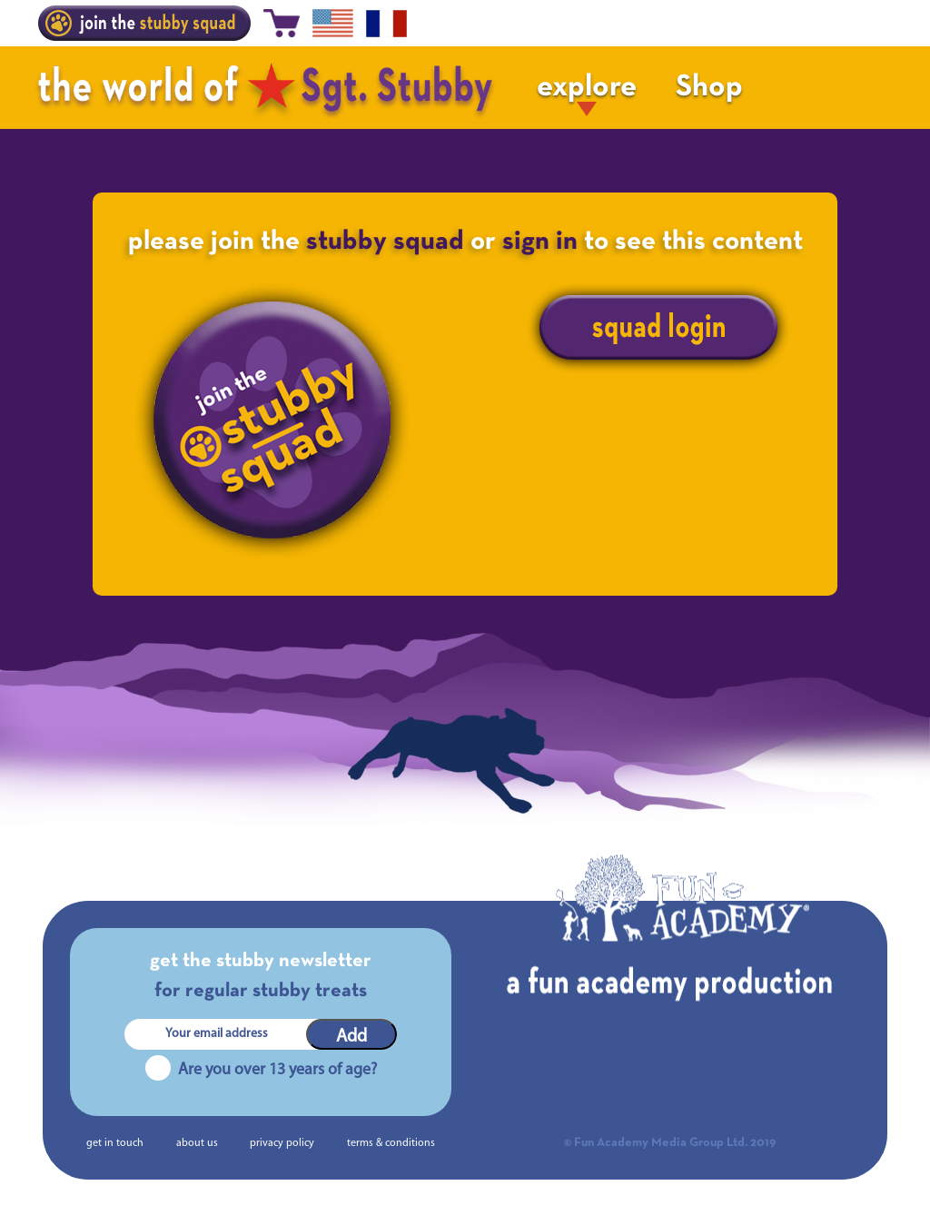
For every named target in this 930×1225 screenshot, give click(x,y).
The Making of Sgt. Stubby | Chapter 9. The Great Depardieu (701, 842)
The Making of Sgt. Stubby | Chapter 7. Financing (187, 842)
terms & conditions (391, 1143)
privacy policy (282, 1143)
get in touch (114, 1143)
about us (197, 1143)
